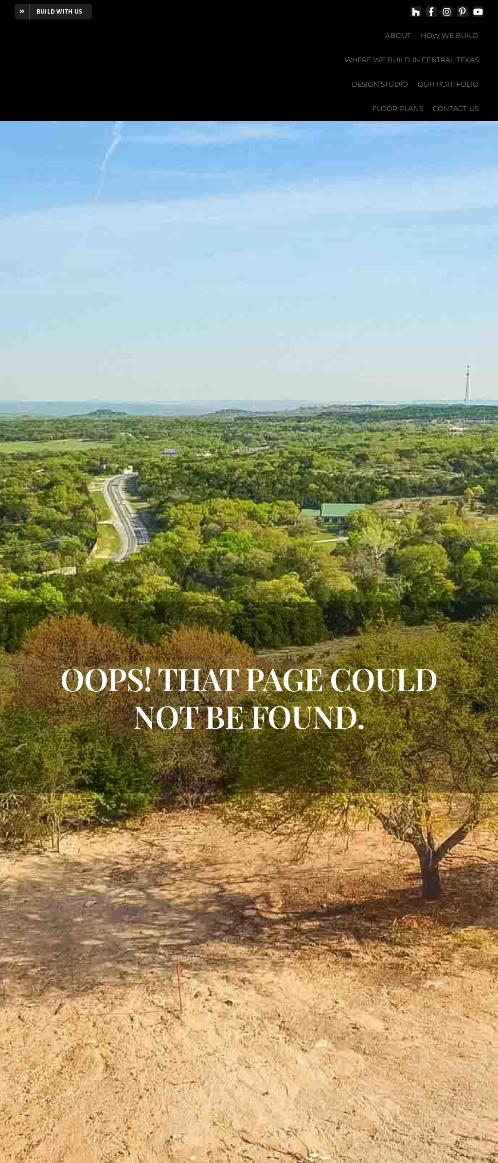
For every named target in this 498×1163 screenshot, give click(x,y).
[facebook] (431, 11)
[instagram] (447, 11)
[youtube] (478, 11)
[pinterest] (462, 11)
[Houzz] (415, 11)
